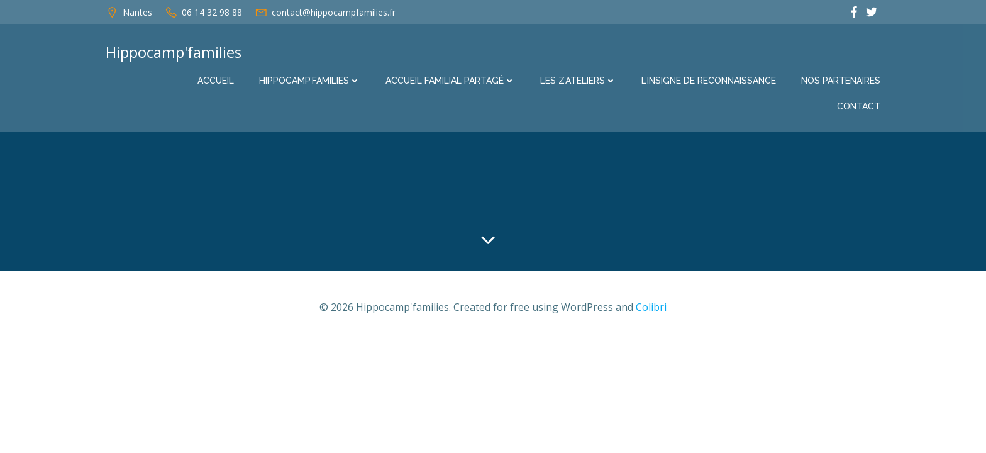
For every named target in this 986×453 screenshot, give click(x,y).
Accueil (215, 81)
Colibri (651, 307)
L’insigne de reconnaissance (708, 81)
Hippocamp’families (309, 81)
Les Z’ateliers (578, 81)
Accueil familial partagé (450, 81)
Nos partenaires (840, 81)
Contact (858, 106)
